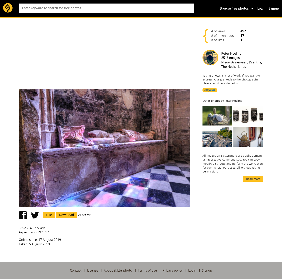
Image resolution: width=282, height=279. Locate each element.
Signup (274, 8)
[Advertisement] (104, 55)
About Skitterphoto (118, 270)
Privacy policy (173, 270)
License (92, 270)
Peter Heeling (231, 53)
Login (261, 8)
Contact (75, 270)
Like (49, 215)
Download (66, 215)
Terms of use (147, 270)
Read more (253, 179)
